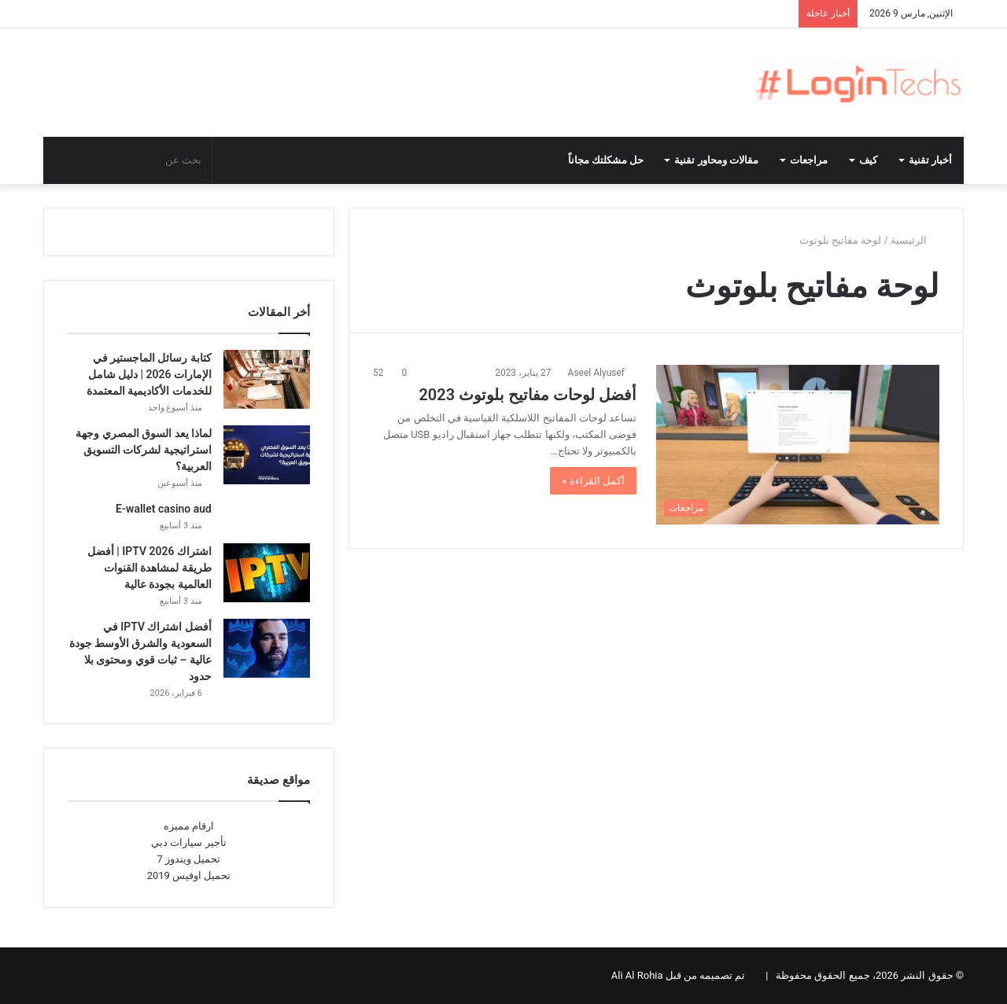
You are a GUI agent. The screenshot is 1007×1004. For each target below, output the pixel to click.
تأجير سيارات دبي (188, 842)
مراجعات (809, 160)
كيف (868, 160)
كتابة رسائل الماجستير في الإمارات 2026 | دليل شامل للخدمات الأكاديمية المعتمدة (149, 374)
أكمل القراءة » (593, 481)
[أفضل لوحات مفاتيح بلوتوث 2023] (797, 444)
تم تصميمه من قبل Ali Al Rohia (678, 975)
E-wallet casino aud (164, 508)
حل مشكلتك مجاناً (606, 160)
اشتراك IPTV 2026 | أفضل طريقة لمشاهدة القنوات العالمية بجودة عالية (149, 567)
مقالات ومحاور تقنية (716, 160)
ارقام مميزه (189, 826)
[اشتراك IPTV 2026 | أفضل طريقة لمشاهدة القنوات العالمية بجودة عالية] (266, 572)
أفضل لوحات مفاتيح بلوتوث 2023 (527, 394)
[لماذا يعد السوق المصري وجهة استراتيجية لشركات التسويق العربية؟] (266, 454)
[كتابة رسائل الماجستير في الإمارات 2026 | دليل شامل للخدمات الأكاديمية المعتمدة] (266, 379)
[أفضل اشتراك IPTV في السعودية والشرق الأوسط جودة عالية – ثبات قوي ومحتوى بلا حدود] (266, 648)
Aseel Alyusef (596, 372)
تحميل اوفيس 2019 (189, 875)
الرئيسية (915, 240)
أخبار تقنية (930, 160)
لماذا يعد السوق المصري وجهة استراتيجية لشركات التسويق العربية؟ (144, 450)
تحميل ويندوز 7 (189, 859)
